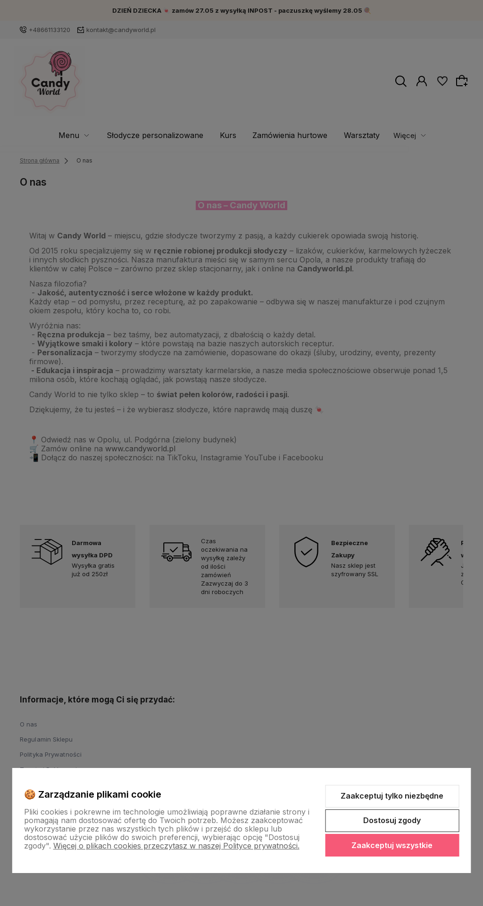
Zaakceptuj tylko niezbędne (392, 795)
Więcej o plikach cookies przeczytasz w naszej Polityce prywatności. (176, 845)
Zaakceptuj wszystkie (392, 845)
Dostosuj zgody (392, 820)
